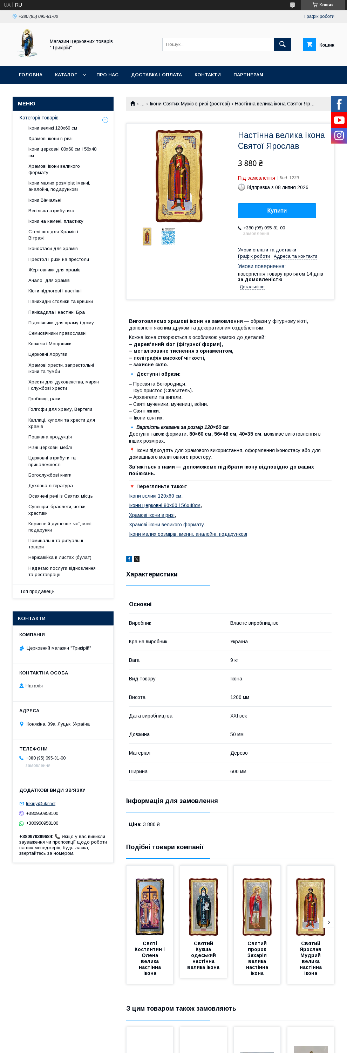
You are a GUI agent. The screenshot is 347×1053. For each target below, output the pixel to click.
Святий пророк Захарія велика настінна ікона (258, 958)
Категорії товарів (39, 117)
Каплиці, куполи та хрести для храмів (61, 423)
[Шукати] (282, 44)
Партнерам (248, 74)
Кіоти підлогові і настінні (55, 290)
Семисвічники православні (57, 333)
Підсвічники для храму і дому (61, 322)
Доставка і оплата (156, 74)
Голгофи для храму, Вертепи (60, 409)
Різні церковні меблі (50, 447)
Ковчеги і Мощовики (50, 343)
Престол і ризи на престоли (58, 259)
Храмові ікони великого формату (166, 524)
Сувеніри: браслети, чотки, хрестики (57, 509)
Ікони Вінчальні (44, 200)
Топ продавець (37, 591)
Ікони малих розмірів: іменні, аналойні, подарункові (188, 534)
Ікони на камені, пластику (55, 221)
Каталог (66, 74)
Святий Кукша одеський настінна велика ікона (203, 955)
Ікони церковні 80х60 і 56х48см (164, 505)
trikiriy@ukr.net (40, 803)
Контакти (208, 74)
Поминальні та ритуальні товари (55, 543)
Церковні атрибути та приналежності (52, 461)
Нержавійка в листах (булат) (59, 557)
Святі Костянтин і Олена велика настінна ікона (150, 958)
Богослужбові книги (50, 475)
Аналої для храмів (49, 280)
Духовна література (50, 485)
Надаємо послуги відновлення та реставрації (62, 571)
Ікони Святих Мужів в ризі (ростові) (190, 103)
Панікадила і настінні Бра (56, 312)
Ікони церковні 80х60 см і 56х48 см (62, 152)
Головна (30, 74)
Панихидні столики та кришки (60, 301)
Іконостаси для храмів (53, 248)
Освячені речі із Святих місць (60, 496)
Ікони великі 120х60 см (155, 496)
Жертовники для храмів (54, 269)
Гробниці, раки (44, 398)
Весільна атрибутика (51, 210)
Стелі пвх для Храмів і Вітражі (53, 235)
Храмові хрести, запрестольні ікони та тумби (61, 368)
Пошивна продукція (50, 436)
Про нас (107, 74)
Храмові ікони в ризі (152, 515)
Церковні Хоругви (47, 354)
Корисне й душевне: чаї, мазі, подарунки (60, 527)
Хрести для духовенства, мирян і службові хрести (63, 385)
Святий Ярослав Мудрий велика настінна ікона (311, 958)
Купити (277, 211)
